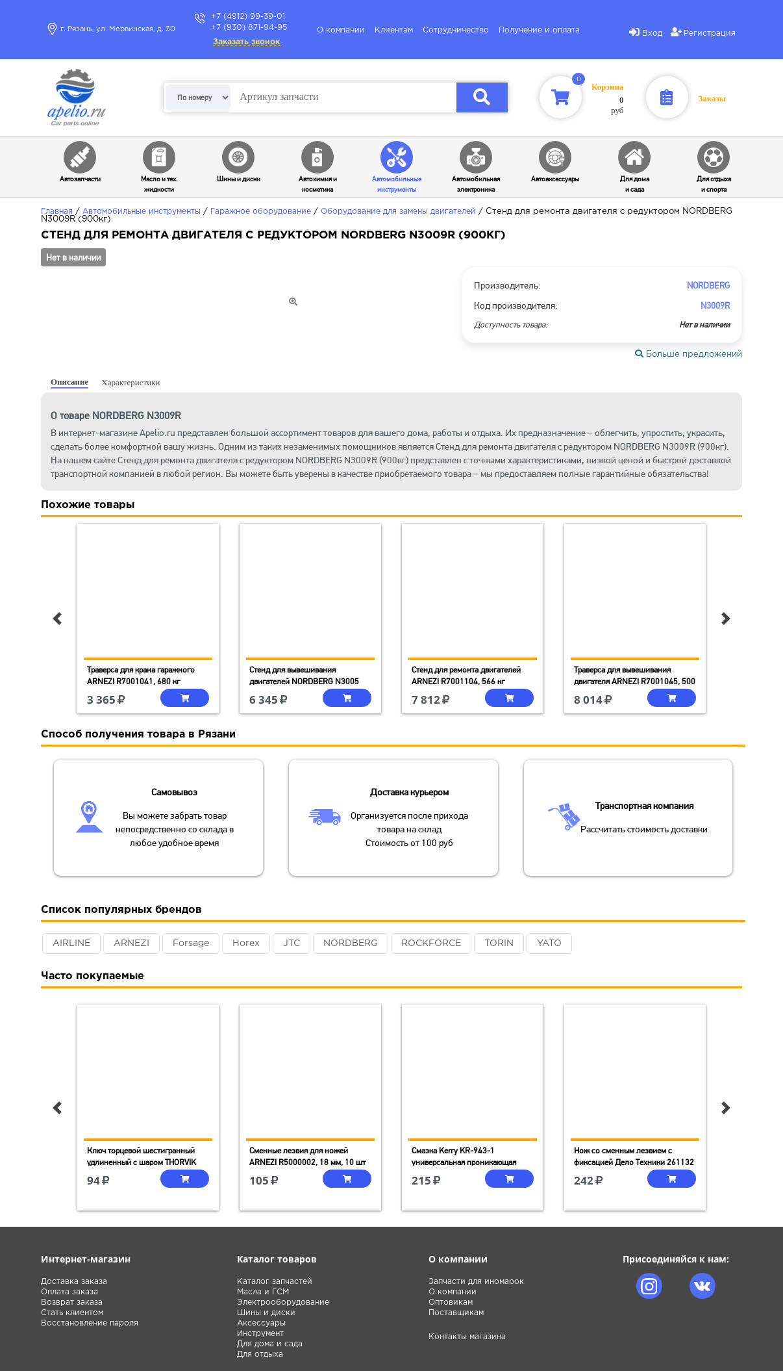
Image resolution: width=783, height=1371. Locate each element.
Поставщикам (456, 1312)
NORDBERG (350, 943)
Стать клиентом (72, 1312)
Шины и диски (266, 1312)
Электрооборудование (283, 1302)
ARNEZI (131, 943)
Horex (246, 943)
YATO (549, 943)
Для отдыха (260, 1354)
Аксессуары (261, 1323)
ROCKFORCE (431, 943)
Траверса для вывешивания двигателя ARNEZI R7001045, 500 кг (634, 681)
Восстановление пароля (89, 1323)
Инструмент (260, 1333)
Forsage (191, 943)
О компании (341, 30)
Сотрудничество (456, 30)
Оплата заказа (69, 1292)
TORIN (499, 943)
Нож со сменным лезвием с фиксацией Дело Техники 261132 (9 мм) (634, 1162)
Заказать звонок (246, 41)
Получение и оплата (539, 30)
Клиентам (394, 30)
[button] (57, 618)
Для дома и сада (270, 1344)
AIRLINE (71, 943)
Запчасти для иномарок (476, 1281)
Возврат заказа (72, 1302)
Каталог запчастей (274, 1281)
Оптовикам (451, 1302)
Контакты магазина (467, 1336)
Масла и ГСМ (263, 1292)
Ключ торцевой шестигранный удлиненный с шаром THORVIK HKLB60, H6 (141, 1162)
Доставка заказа (74, 1281)
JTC (291, 943)
